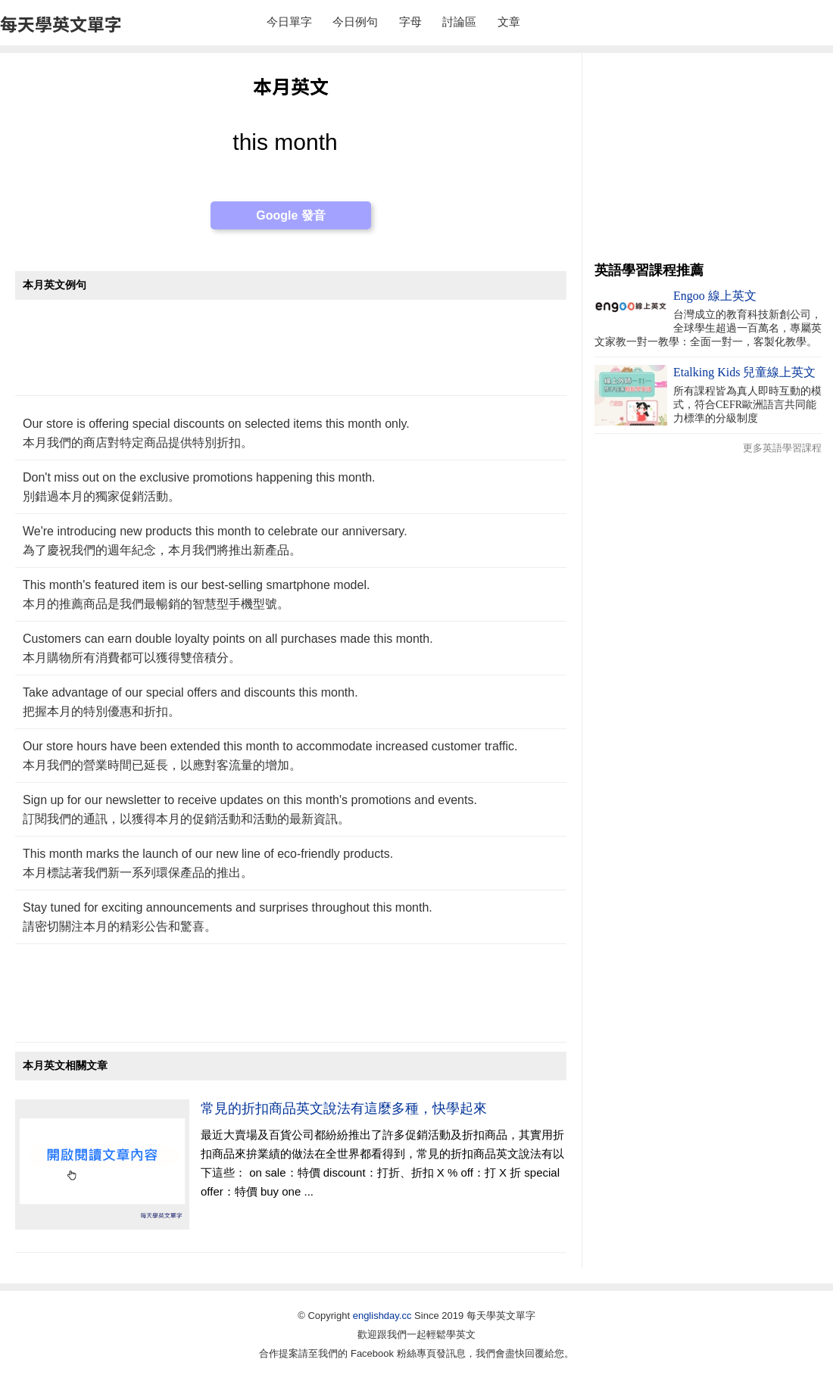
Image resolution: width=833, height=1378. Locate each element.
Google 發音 (291, 215)
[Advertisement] (291, 355)
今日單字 (289, 21)
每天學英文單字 (61, 23)
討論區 (459, 21)
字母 (410, 21)
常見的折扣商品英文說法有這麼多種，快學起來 (344, 1108)
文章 (509, 21)
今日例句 (355, 21)
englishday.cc (382, 1315)
